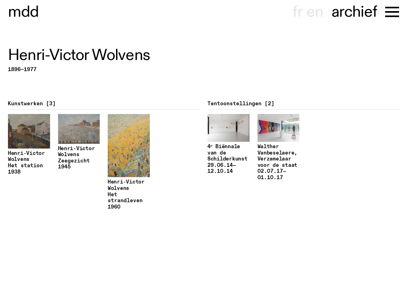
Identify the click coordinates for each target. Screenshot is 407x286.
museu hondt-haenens (23, 12)
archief (354, 12)
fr (297, 12)
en (314, 12)
